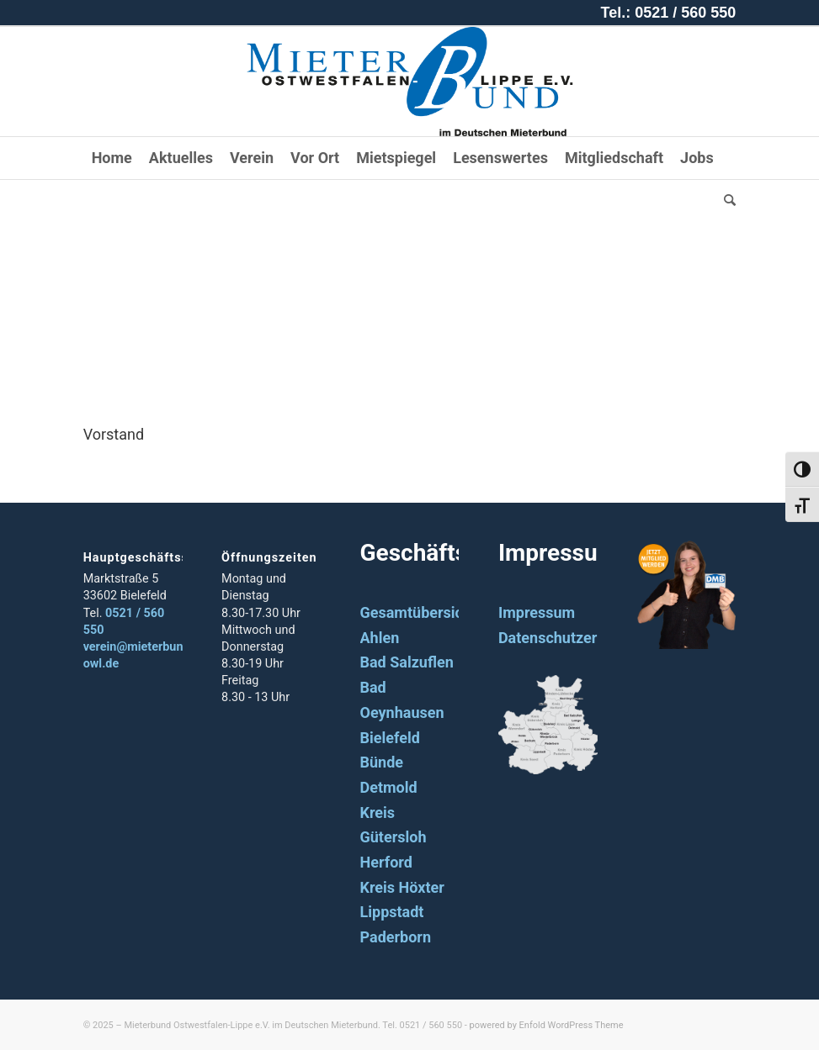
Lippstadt (392, 912)
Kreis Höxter (402, 887)
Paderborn (396, 937)
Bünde (382, 762)
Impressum (536, 612)
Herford (386, 862)
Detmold (388, 787)
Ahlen (380, 637)
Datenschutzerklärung (573, 637)
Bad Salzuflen (407, 662)
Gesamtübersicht (418, 612)
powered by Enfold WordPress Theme (547, 1025)
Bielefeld (390, 738)
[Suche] (725, 200)
